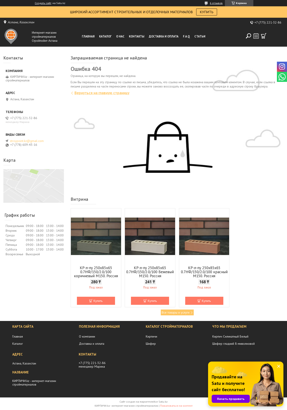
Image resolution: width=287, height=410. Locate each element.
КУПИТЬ (206, 12)
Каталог (105, 36)
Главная (88, 36)
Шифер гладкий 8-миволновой (233, 344)
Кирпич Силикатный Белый (230, 336)
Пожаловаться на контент (176, 405)
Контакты (136, 36)
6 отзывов (216, 3)
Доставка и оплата (163, 36)
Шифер (151, 344)
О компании (87, 336)
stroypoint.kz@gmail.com (27, 141)
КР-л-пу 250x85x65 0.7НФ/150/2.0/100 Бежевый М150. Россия (150, 272)
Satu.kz (163, 401)
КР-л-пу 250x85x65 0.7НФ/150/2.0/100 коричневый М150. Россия (96, 272)
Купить (97, 301)
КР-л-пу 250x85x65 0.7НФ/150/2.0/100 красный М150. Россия (204, 272)
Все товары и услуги (175, 312)
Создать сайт (43, 3)
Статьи (199, 36)
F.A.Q (186, 36)
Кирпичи (151, 336)
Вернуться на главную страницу (101, 92)
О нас (120, 36)
